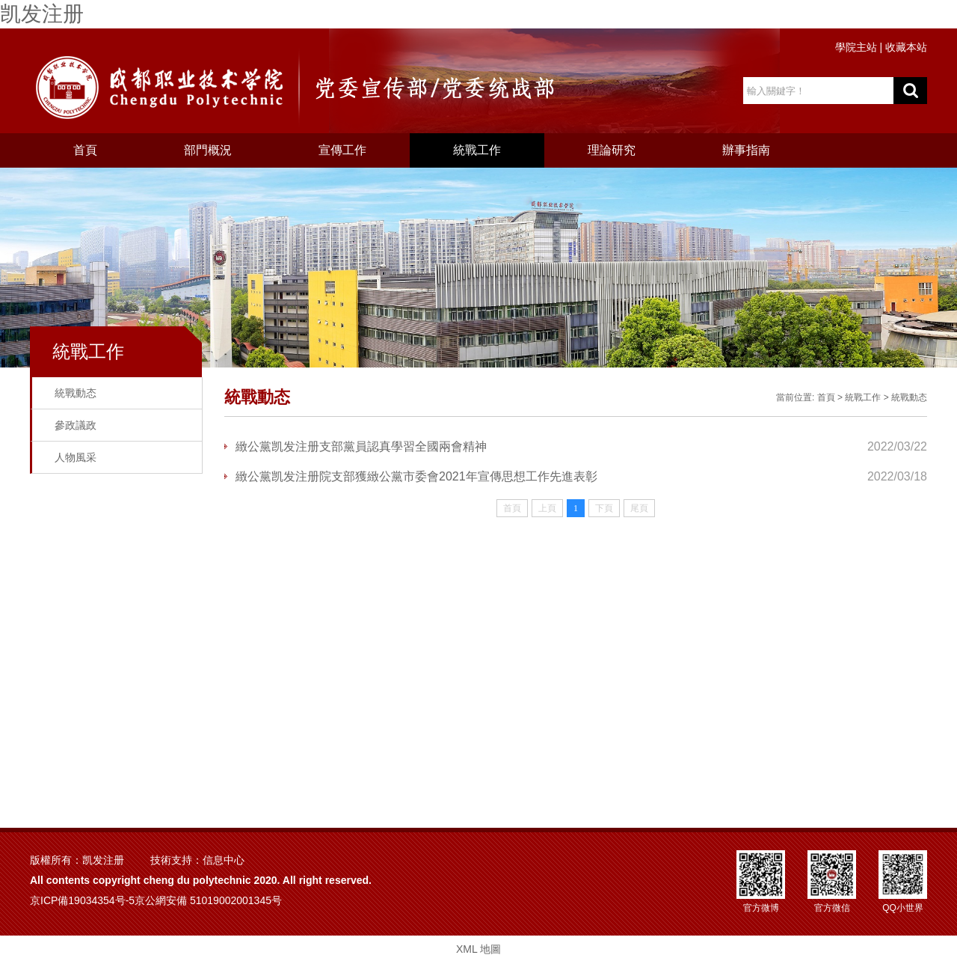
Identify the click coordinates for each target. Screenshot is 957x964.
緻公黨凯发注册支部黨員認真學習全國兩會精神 (361, 446)
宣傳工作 (342, 150)
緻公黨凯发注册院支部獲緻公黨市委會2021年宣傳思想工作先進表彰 (416, 476)
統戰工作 (477, 150)
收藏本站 (906, 47)
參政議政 (75, 425)
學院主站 (856, 47)
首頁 (85, 150)
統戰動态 (75, 393)
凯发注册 (42, 13)
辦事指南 (746, 150)
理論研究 (612, 150)
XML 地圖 (478, 949)
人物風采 (75, 457)
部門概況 (208, 150)
